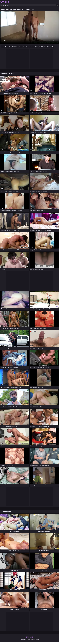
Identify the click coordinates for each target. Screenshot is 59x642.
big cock (25, 46)
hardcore (4, 46)
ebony (41, 46)
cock (9, 46)
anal (20, 46)
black (36, 46)
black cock (47, 46)
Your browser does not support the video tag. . (29, 27)
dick (52, 46)
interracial (14, 46)
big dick (31, 46)
